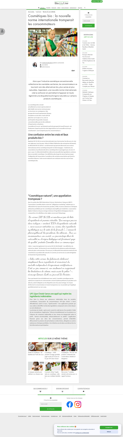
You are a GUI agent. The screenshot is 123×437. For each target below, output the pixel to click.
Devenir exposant (36, 434)
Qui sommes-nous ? (22, 434)
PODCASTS (54, 7)
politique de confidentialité (82, 432)
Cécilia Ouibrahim (50, 62)
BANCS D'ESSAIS (65, 7)
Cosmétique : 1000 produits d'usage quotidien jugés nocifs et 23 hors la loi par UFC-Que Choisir (53, 374)
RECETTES (80, 7)
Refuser (109, 431)
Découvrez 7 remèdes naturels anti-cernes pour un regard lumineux (68, 393)
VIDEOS (58, 7)
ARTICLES (42, 7)
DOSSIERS (48, 7)
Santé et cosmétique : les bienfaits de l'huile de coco (38, 372)
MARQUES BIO (73, 7)
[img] (71, 70)
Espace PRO (97, 1)
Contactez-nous (54, 434)
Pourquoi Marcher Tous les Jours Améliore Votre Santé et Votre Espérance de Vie (86, 60)
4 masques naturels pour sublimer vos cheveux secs (38, 393)
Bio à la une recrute (45, 434)
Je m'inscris (86, 27)
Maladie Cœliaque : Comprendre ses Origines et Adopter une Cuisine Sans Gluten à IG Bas (86, 100)
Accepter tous (108, 427)
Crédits (29, 434)
